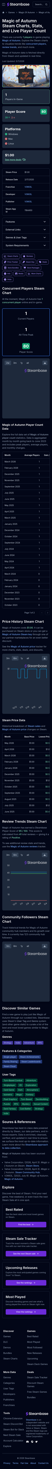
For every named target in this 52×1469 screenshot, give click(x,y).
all (27, 362)
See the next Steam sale (26, 1253)
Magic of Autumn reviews (24, 846)
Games (11, 12)
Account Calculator (13, 1440)
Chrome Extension (12, 1418)
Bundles (7, 1353)
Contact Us (43, 1463)
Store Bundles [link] (11, 268)
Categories (9, 1383)
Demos (7, 1347)
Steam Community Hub (27, 1172)
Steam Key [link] (28, 262)
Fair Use (24, 1463)
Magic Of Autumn (27, 12)
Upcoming (32, 1358)
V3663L (28, 187)
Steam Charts (10, 1358)
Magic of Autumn (11, 40)
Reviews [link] (28, 256)
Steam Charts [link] (11, 256)
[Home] (3, 12)
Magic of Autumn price (23, 646)
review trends (9, 47)
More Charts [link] (34, 274)
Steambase (31, 1420)
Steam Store (32, 1165)
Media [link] (19, 274)
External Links (26, 229)
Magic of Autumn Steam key (17, 634)
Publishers (8, 1399)
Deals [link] (43, 262)
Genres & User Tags (26, 237)
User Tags (8, 1388)
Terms (15, 1463)
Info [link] (7, 274)
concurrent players (36, 43)
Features (26, 221)
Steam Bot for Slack (13, 1429)
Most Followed (34, 1347)
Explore (7, 1446)
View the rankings (26, 1312)
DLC (5, 1342)
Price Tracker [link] (11, 262)
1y (22, 362)
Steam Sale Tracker (37, 1377)
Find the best (26, 1224)
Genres (7, 1377)
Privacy (6, 1463)
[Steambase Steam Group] (32, 1442)
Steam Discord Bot (13, 1424)
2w (7, 362)
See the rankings (26, 1283)
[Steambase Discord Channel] (27, 1442)
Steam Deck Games (37, 1364)
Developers (9, 1394)
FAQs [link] (8, 279)
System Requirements (26, 245)
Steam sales (34, 726)
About (33, 1463)
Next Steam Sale (12, 1435)
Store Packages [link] (31, 268)
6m (15, 658)
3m (15, 362)
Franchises (9, 1405)
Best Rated (32, 1336)
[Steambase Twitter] (36, 1442)
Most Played (33, 1342)
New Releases (34, 1353)
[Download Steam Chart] (44, 363)
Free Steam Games (37, 1391)
